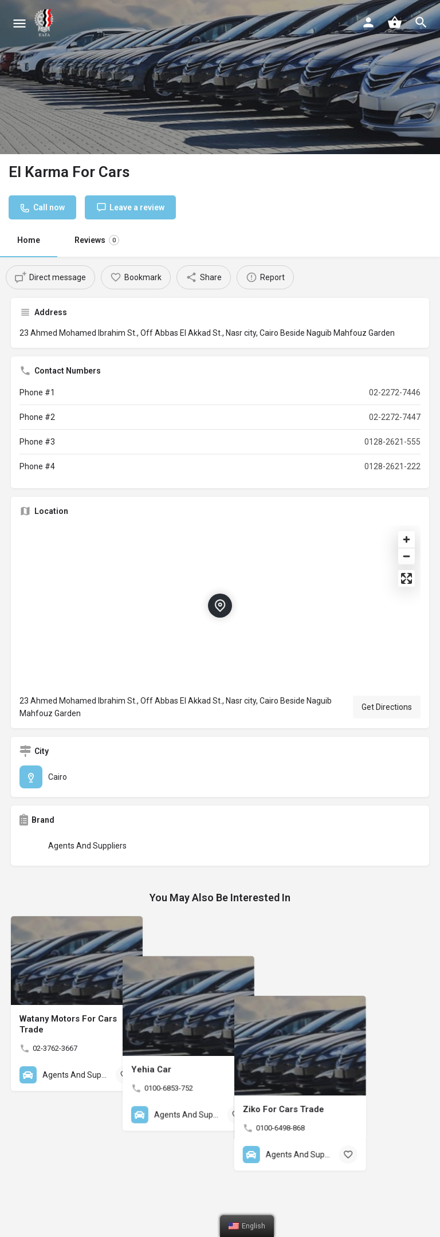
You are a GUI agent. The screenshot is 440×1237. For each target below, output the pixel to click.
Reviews (96, 240)
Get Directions (387, 707)
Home (28, 240)
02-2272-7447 (395, 417)
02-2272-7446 (395, 392)
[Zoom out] (406, 556)
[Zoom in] (406, 539)
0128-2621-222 (392, 466)
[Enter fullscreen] (406, 578)
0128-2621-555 (392, 441)
